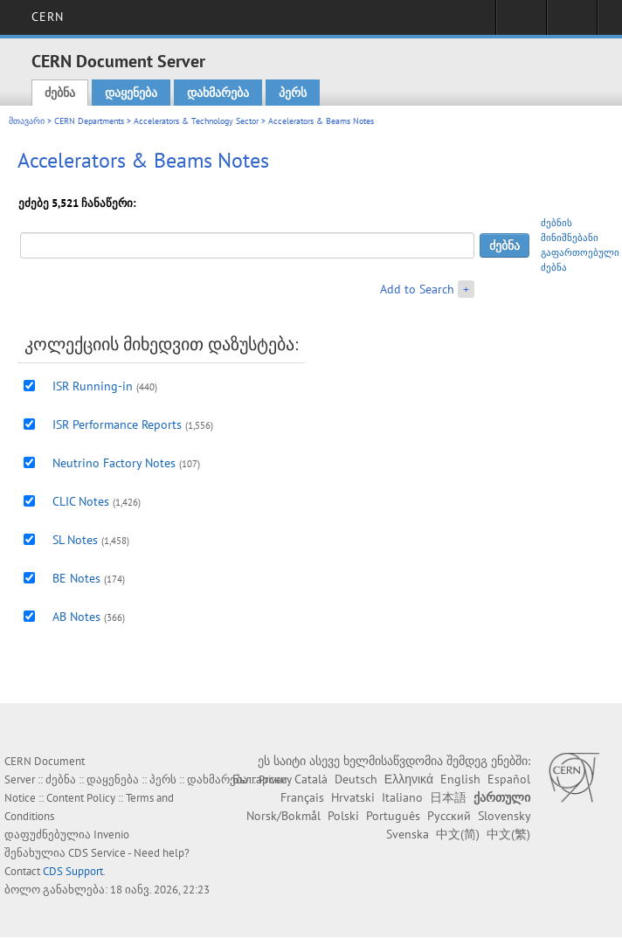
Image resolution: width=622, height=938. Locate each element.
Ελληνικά (408, 779)
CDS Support (73, 871)
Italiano (402, 797)
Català (311, 779)
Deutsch (356, 779)
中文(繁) (508, 834)
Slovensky (504, 816)
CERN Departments (89, 121)
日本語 (448, 797)
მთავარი (27, 121)
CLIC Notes (80, 501)
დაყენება (131, 92)
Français (302, 797)
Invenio (111, 834)
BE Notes (76, 578)
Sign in (521, 22)
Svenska (407, 834)
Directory (572, 22)
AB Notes (76, 616)
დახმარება (218, 92)
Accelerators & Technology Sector (196, 121)
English (460, 779)
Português (393, 816)
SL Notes (75, 540)
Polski (343, 816)
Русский (449, 816)
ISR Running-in (92, 386)
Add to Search (417, 289)
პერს (293, 92)
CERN (47, 16)
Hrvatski (353, 797)
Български (259, 779)
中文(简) (458, 834)
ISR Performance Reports (117, 424)
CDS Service (97, 852)
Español (508, 779)
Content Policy (80, 797)
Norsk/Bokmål (283, 816)
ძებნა (60, 92)
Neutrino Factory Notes (114, 463)
